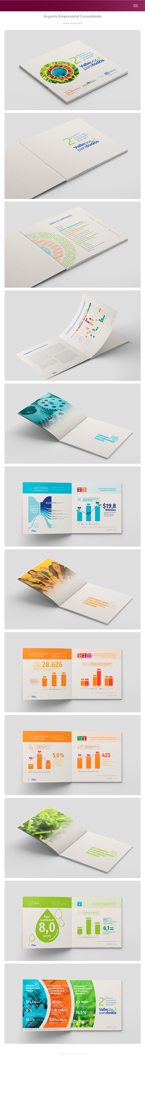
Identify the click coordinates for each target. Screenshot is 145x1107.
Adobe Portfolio (79, 1053)
